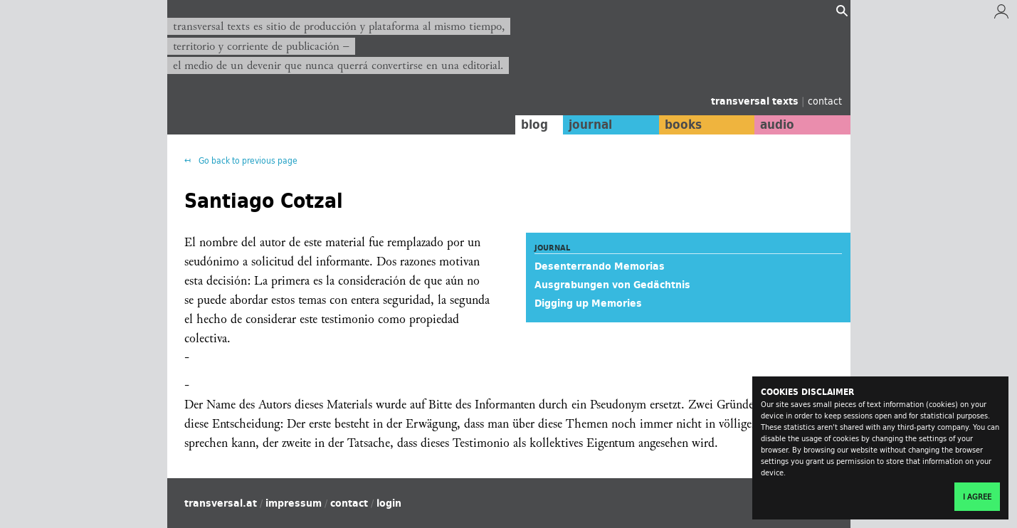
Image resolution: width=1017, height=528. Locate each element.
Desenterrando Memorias (599, 266)
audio (777, 124)
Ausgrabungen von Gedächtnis (612, 284)
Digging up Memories (588, 303)
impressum (293, 503)
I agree (977, 496)
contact (825, 100)
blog (534, 124)
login (388, 503)
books (683, 124)
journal (590, 124)
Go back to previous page (246, 160)
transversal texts (756, 101)
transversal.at (220, 503)
